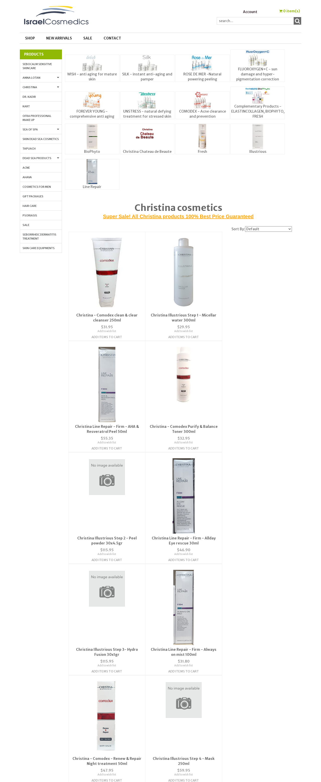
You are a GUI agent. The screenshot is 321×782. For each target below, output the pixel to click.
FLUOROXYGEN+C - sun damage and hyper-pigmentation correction (257, 74)
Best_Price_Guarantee (255, 730)
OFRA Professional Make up (37, 118)
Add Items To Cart (105, 339)
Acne (26, 167)
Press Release (246, 718)
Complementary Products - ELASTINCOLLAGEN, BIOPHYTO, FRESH (257, 111)
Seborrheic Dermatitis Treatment (39, 236)
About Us (102, 679)
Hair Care (30, 206)
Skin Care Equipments (39, 248)
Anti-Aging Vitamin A (253, 697)
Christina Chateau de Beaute (147, 151)
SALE (87, 38)
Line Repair (92, 187)
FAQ (97, 691)
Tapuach (29, 148)
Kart (26, 106)
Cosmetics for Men (37, 187)
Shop (30, 38)
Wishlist (171, 679)
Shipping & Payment (252, 724)
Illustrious (257, 151)
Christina (41, 87)
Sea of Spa (41, 129)
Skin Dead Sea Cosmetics (41, 139)
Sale (26, 225)
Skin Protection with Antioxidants (264, 685)
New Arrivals (59, 38)
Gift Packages (33, 196)
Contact (112, 38)
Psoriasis (30, 215)
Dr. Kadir (29, 97)
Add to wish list (105, 333)
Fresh (202, 151)
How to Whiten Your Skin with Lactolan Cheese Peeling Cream (261, 711)
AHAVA (27, 177)
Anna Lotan (41, 77)
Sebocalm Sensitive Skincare (37, 66)
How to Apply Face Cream (256, 703)
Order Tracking (177, 691)
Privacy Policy (106, 697)
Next (194, 640)
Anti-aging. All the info (255, 691)
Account (250, 12)
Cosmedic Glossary (251, 679)
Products (34, 54)
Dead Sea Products (41, 158)
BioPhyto (92, 151)
